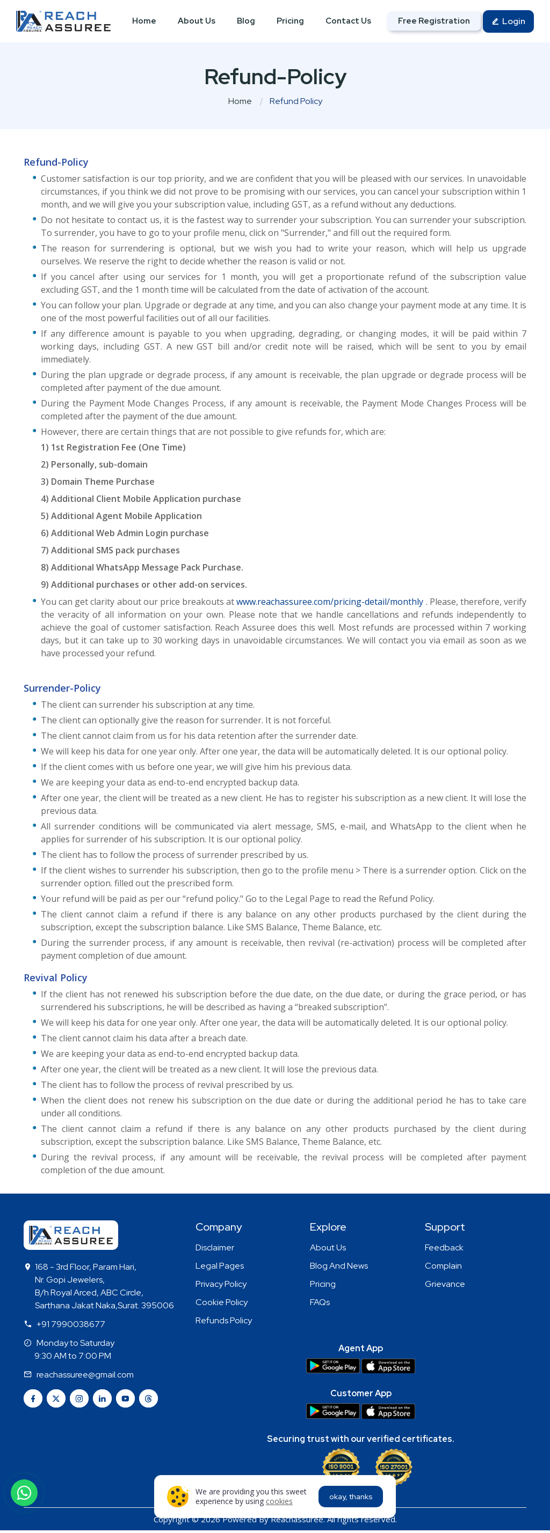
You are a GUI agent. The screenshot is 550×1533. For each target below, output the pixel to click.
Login (508, 22)
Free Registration (434, 21)
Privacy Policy (221, 1284)
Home (144, 21)
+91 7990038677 (71, 1324)
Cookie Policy (222, 1302)
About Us (196, 21)
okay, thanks (351, 1496)
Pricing (290, 21)
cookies (279, 1501)
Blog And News (339, 1265)
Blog (246, 21)
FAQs (320, 1302)
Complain (443, 1265)
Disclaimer (215, 1247)
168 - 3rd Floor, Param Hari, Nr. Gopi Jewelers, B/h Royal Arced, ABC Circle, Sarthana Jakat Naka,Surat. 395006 (104, 1286)
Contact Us (348, 21)
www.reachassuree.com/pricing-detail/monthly (329, 602)
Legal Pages (220, 1265)
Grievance (445, 1284)
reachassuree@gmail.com (85, 1374)
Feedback (444, 1247)
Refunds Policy (224, 1320)
